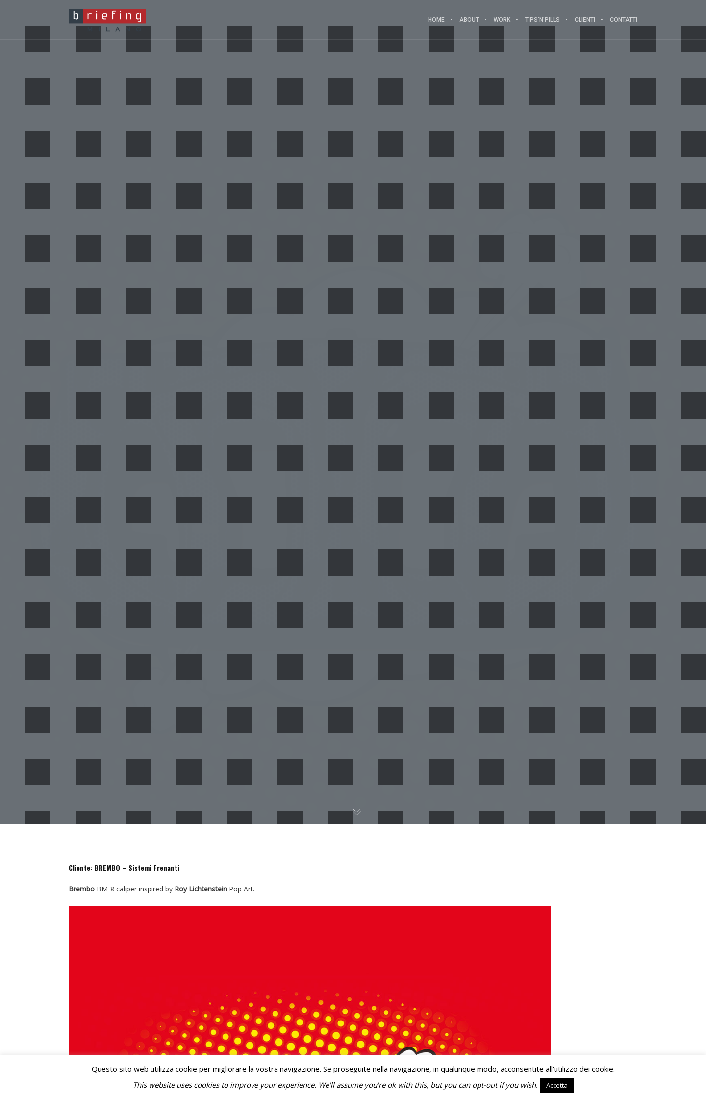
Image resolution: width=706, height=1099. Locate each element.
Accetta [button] (557, 1085)
